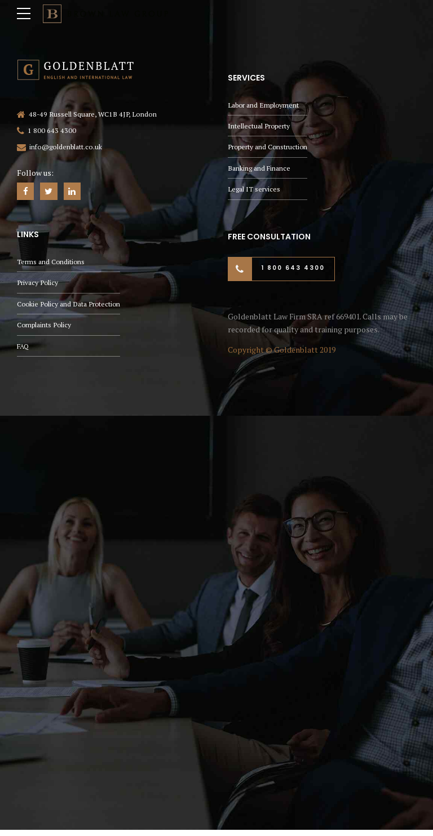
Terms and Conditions (51, 262)
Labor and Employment (264, 102)
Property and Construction (268, 145)
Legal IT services (254, 189)
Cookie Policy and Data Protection (70, 305)
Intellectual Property (259, 124)
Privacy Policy (38, 283)
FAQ (23, 348)
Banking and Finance (259, 167)
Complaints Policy (44, 327)
